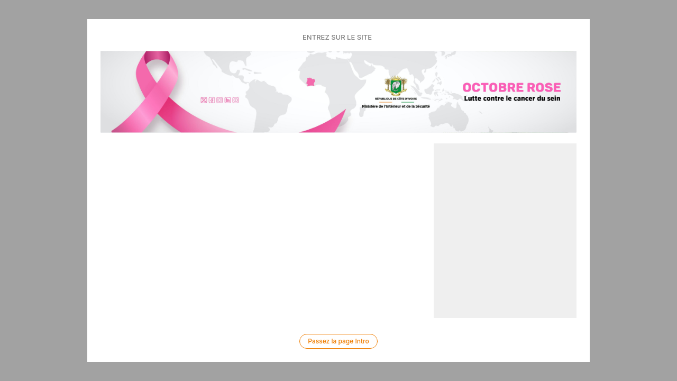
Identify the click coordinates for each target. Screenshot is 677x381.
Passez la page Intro (338, 341)
